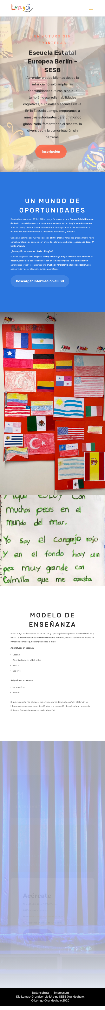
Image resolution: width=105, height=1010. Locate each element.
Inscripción (51, 152)
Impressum (61, 993)
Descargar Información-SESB (40, 281)
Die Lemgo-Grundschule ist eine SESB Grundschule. (50, 996)
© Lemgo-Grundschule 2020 (50, 1000)
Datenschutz (40, 993)
